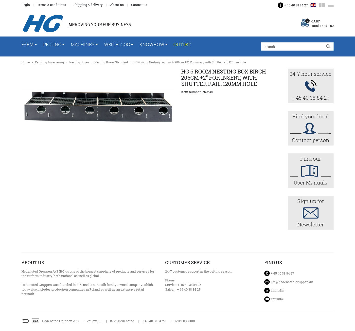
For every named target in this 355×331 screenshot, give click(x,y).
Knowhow (152, 44)
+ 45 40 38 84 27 (296, 5)
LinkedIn (277, 290)
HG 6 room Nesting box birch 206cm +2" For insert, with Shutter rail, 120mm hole (189, 62)
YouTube (277, 299)
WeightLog (117, 44)
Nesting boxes (79, 62)
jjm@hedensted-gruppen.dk (292, 282)
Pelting (52, 44)
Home (25, 62)
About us (117, 4)
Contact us (139, 4)
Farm (27, 44)
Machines (82, 44)
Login (25, 4)
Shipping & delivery (88, 4)
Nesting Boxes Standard (111, 62)
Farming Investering (49, 62)
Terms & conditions (51, 4)
